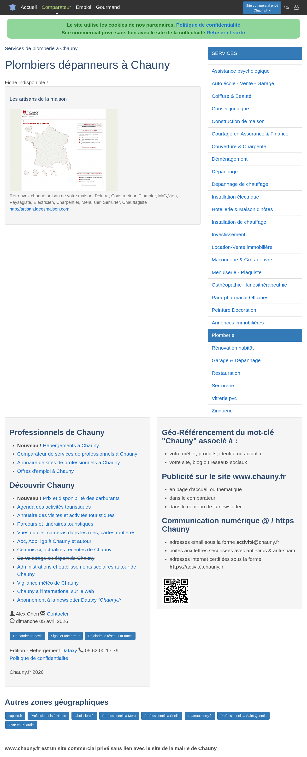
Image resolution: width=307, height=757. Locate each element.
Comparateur (56, 7)
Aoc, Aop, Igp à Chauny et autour (54, 541)
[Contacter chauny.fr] (296, 7)
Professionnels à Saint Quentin (243, 716)
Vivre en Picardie (21, 725)
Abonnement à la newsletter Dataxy (70, 600)
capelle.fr (15, 716)
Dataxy (69, 650)
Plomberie (223, 335)
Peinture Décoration (234, 310)
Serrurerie (223, 385)
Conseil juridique (230, 108)
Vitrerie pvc (224, 398)
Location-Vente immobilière (242, 247)
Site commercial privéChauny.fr (262, 8)
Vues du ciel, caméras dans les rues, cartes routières (76, 532)
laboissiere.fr (84, 716)
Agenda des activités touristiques (54, 507)
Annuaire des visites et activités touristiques (66, 515)
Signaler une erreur (65, 636)
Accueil (29, 7)
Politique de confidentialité (208, 25)
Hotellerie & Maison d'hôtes (242, 209)
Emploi (83, 7)
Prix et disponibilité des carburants (81, 498)
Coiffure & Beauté (231, 96)
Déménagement (230, 159)
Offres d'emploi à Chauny (45, 471)
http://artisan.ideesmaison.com (39, 208)
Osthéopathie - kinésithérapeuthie (249, 285)
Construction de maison (238, 121)
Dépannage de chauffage (240, 184)
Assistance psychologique (241, 71)
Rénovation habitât (233, 348)
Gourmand (108, 7)
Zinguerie (222, 410)
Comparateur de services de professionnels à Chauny (77, 454)
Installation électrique (235, 197)
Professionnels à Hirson (48, 716)
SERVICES (224, 53)
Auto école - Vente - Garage (243, 83)
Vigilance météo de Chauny (48, 583)
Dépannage (225, 171)
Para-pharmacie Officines (240, 297)
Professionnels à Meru (119, 716)
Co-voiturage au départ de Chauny (55, 558)
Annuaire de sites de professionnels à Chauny (68, 462)
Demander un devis (27, 636)
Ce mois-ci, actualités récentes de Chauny (64, 549)
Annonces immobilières (238, 322)
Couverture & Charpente (239, 146)
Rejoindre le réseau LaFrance (110, 636)
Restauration (226, 373)
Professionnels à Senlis (161, 716)
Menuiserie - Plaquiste (237, 272)
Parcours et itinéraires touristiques (55, 524)
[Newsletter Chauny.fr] (286, 7)
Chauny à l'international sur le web (55, 591)
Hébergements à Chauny (71, 445)
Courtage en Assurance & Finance (250, 133)
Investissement (228, 234)
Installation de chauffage (239, 222)
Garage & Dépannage (236, 360)
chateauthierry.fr (200, 716)
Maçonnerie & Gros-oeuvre (242, 259)
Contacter (58, 613)
